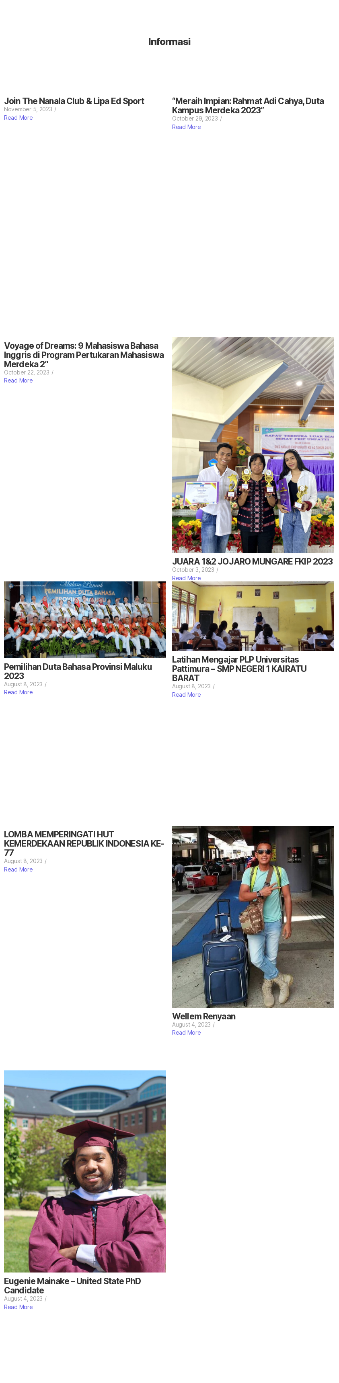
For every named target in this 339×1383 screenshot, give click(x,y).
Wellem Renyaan (203, 1016)
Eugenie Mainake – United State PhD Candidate (72, 1286)
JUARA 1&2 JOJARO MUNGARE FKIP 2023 (252, 561)
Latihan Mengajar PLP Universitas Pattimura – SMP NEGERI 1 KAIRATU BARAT (239, 669)
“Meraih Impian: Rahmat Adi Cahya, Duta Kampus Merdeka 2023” (248, 105)
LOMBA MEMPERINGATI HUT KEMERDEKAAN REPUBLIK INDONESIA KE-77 (84, 843)
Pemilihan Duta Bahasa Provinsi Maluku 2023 (78, 671)
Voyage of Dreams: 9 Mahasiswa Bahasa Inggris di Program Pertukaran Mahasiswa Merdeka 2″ (84, 355)
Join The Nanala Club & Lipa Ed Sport (74, 101)
